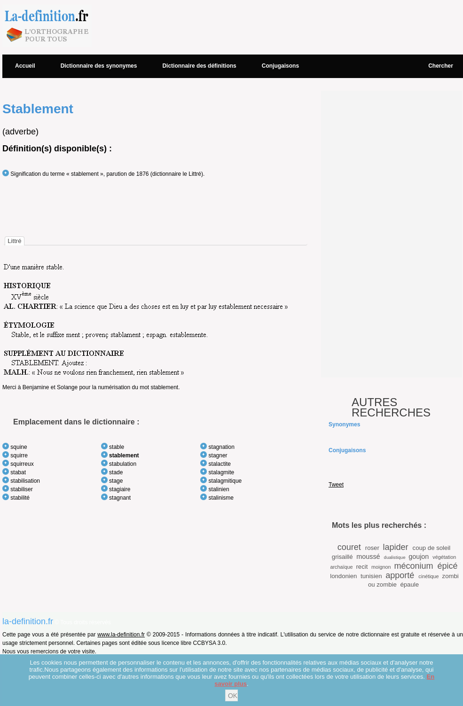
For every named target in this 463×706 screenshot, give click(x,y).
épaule (409, 584)
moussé (368, 556)
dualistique (395, 557)
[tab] (14, 240)
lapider (395, 547)
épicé (448, 566)
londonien (343, 576)
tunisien (371, 576)
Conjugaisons (280, 66)
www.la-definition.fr (121, 634)
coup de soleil (432, 547)
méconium (413, 566)
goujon (418, 556)
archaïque (341, 567)
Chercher (440, 66)
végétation (444, 557)
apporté (399, 575)
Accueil (25, 66)
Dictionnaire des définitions (199, 66)
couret (349, 547)
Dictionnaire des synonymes (99, 66)
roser (372, 547)
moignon (381, 567)
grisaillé (342, 556)
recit (362, 566)
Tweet (336, 484)
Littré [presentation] (14, 240)
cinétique (428, 576)
